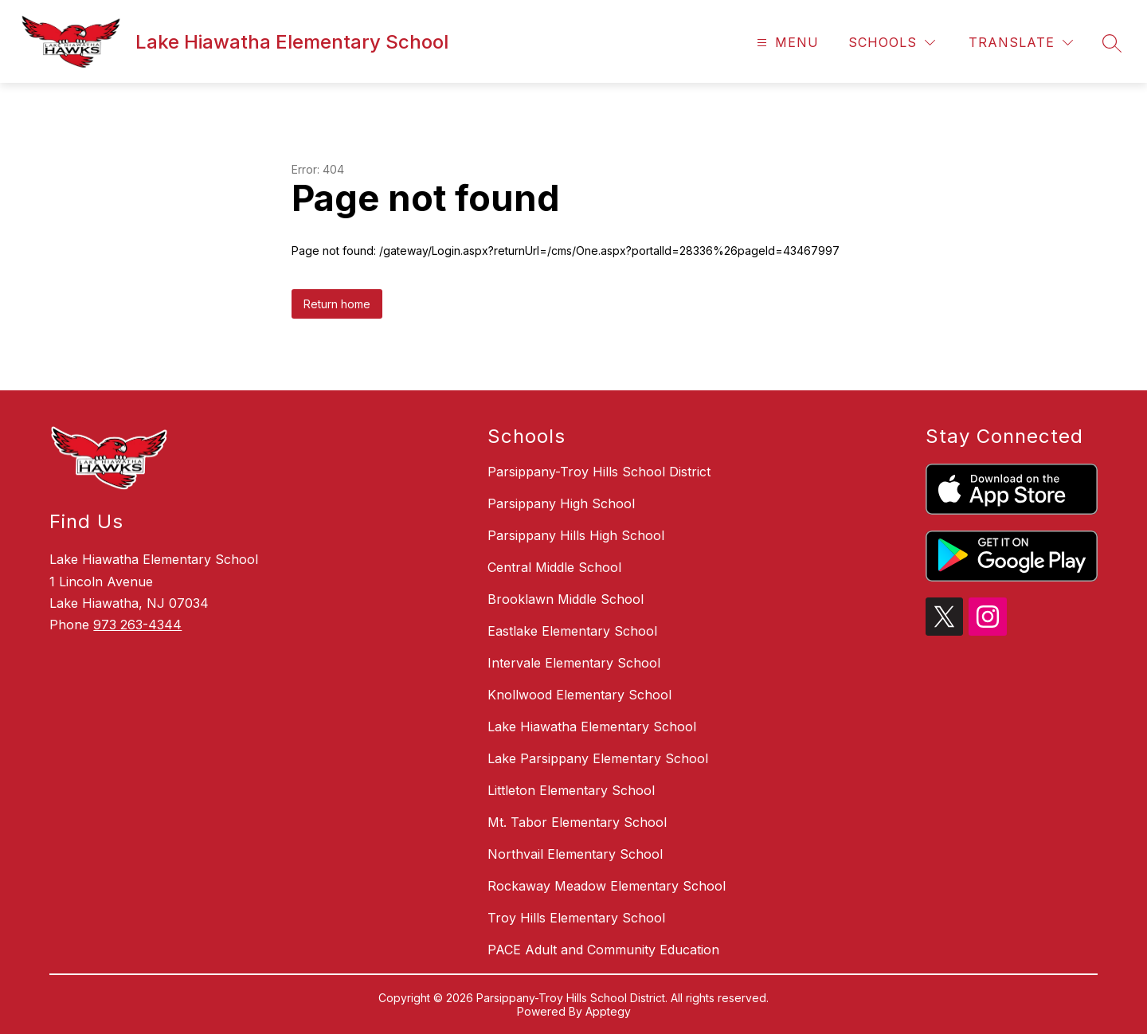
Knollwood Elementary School (579, 695)
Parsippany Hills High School (575, 535)
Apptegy (608, 1011)
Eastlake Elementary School (572, 631)
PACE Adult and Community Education (603, 950)
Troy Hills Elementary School (576, 918)
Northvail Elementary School (575, 854)
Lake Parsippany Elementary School (597, 758)
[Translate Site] (1021, 43)
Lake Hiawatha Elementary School (591, 726)
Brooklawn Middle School (565, 599)
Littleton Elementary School (571, 790)
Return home (336, 304)
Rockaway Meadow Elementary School (606, 886)
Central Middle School (554, 567)
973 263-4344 (137, 625)
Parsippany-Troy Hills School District (599, 472)
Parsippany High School (561, 503)
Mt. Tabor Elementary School (577, 822)
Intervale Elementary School (573, 663)
